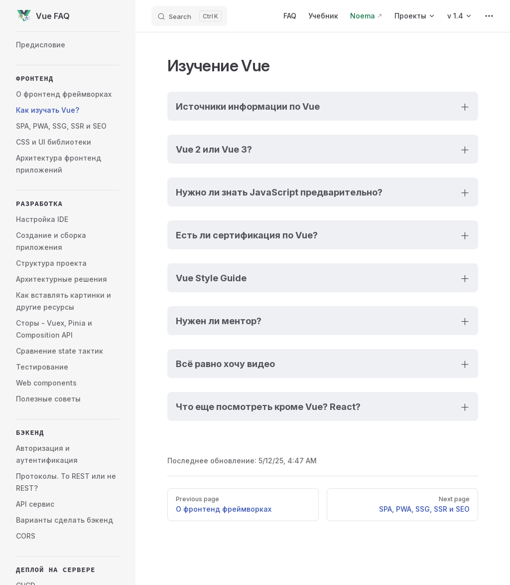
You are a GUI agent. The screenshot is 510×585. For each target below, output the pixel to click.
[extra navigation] (489, 16)
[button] (68, 78)
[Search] (189, 16)
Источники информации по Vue (248, 106)
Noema (362, 15)
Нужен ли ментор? (218, 320)
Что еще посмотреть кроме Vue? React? (268, 406)
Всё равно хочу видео (225, 363)
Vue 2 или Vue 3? (214, 149)
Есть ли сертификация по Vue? (247, 234)
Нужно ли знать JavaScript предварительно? (279, 192)
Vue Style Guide (211, 277)
